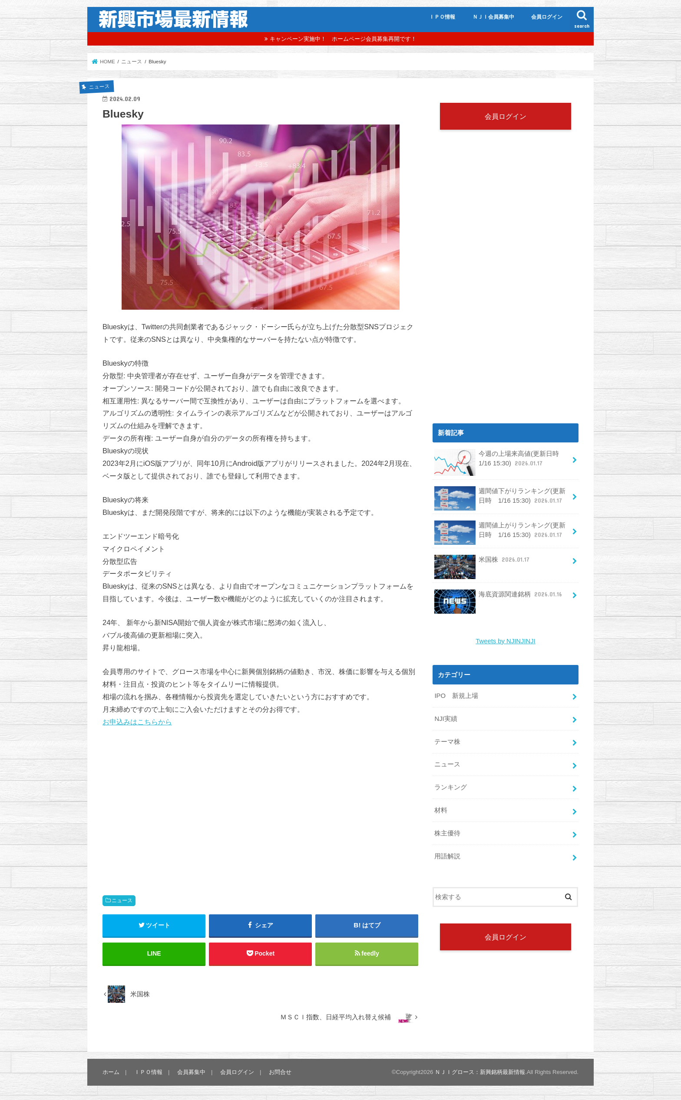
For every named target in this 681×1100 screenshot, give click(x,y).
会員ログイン (546, 17)
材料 (440, 810)
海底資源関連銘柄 (499, 597)
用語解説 (447, 856)
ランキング (450, 787)
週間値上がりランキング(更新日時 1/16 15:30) (499, 533)
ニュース (122, 900)
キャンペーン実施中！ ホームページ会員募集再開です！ (343, 39)
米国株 (482, 563)
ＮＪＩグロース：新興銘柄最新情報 (480, 1072)
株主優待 (447, 833)
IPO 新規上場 (456, 695)
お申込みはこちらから (137, 722)
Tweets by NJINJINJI (506, 641)
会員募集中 (191, 1072)
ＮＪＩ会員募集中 (493, 17)
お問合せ (280, 1072)
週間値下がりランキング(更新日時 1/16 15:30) (499, 498)
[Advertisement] (260, 802)
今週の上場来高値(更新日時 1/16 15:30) (499, 462)
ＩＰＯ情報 (442, 17)
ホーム (110, 1072)
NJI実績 (445, 718)
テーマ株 (447, 741)
